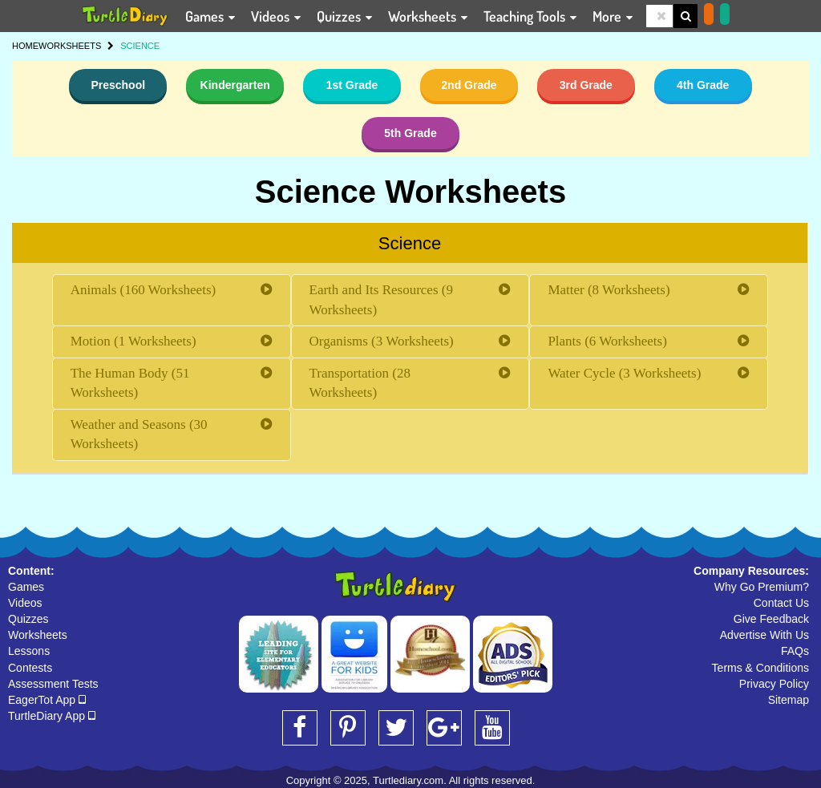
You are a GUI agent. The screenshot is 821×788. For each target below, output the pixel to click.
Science (409, 243)
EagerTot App (47, 699)
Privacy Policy (774, 683)
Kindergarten (235, 85)
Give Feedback (771, 618)
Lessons (29, 651)
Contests (30, 667)
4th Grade (703, 85)
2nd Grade (468, 85)
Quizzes (28, 618)
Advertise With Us (764, 634)
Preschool (118, 85)
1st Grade (352, 85)
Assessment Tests (53, 683)
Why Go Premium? (761, 586)
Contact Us (781, 602)
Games (26, 586)
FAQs (795, 651)
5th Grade (410, 133)
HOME (25, 46)
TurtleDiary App (51, 715)
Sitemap (788, 699)
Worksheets (37, 634)
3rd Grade (586, 85)
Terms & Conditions (760, 667)
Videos (25, 602)
